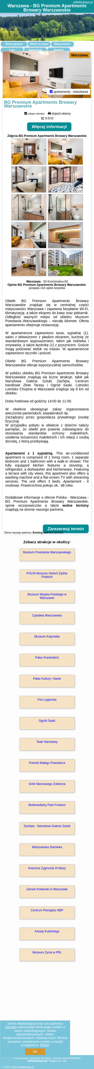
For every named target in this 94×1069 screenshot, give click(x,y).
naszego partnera (49, 509)
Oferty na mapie (39, 44)
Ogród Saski (47, 721)
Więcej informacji (49, 126)
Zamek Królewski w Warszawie (47, 889)
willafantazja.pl (83, 2)
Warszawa (79, 55)
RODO (44, 1045)
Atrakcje (58, 50)
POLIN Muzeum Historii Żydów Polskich (46, 575)
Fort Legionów (46, 699)
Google (11, 1027)
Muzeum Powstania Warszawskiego (47, 552)
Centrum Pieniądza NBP (47, 910)
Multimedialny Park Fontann (47, 805)
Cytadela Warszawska (47, 615)
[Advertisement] (47, 1015)
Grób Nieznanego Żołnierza (47, 784)
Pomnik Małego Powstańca (47, 763)
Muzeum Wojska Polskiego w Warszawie (47, 596)
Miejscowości (62, 44)
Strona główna (14, 44)
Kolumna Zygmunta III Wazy (47, 868)
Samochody (35, 50)
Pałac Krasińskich (47, 657)
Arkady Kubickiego (47, 931)
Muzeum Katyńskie (47, 636)
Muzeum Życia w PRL (47, 952)
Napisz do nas (58, 1060)
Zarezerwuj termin (66, 528)
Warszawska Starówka (47, 847)
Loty (12, 50)
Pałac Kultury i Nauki (47, 678)
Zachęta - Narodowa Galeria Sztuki (47, 826)
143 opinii (46, 288)
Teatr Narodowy (46, 742)
